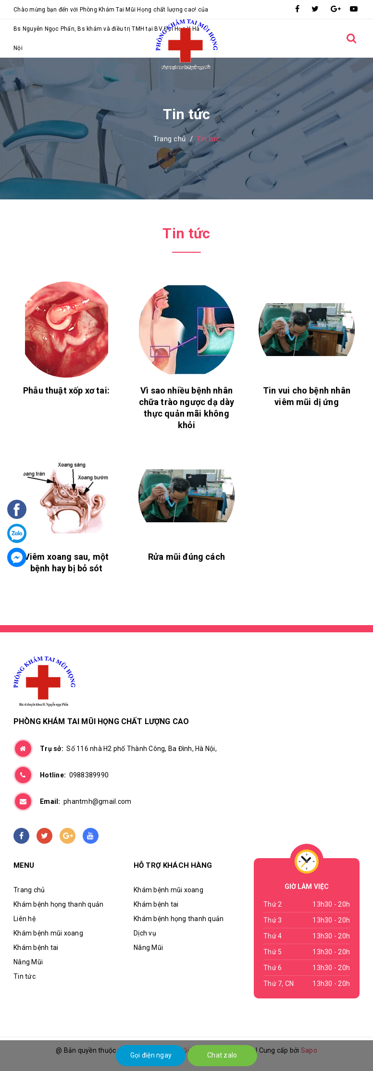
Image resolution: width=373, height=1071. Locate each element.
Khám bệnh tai (35, 947)
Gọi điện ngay (151, 1055)
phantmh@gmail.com (85, 801)
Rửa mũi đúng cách (186, 557)
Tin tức (24, 976)
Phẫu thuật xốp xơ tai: (66, 390)
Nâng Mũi (28, 962)
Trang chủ (29, 890)
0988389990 (74, 775)
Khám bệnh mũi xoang (48, 933)
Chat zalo (222, 1055)
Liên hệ (24, 919)
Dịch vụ (145, 933)
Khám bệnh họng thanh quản (58, 904)
